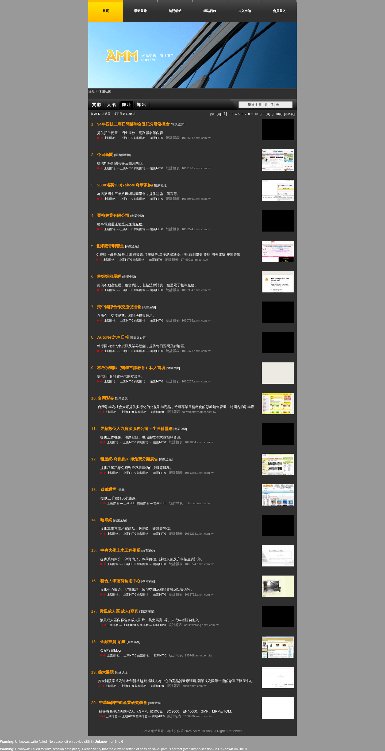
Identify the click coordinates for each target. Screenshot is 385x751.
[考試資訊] (177, 124)
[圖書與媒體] (122, 155)
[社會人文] (122, 672)
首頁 (105, 11)
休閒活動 (104, 91)
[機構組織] (160, 185)
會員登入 (279, 11)
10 (256, 114)
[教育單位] (148, 550)
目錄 (91, 91)
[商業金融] (137, 215)
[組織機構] (154, 703)
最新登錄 (140, 11)
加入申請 (244, 11)
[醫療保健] (173, 368)
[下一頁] (265, 114)
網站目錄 (209, 11)
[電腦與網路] (147, 611)
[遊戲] (121, 489)
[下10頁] (277, 114)
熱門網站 (175, 11)
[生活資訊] (121, 398)
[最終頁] (289, 114)
